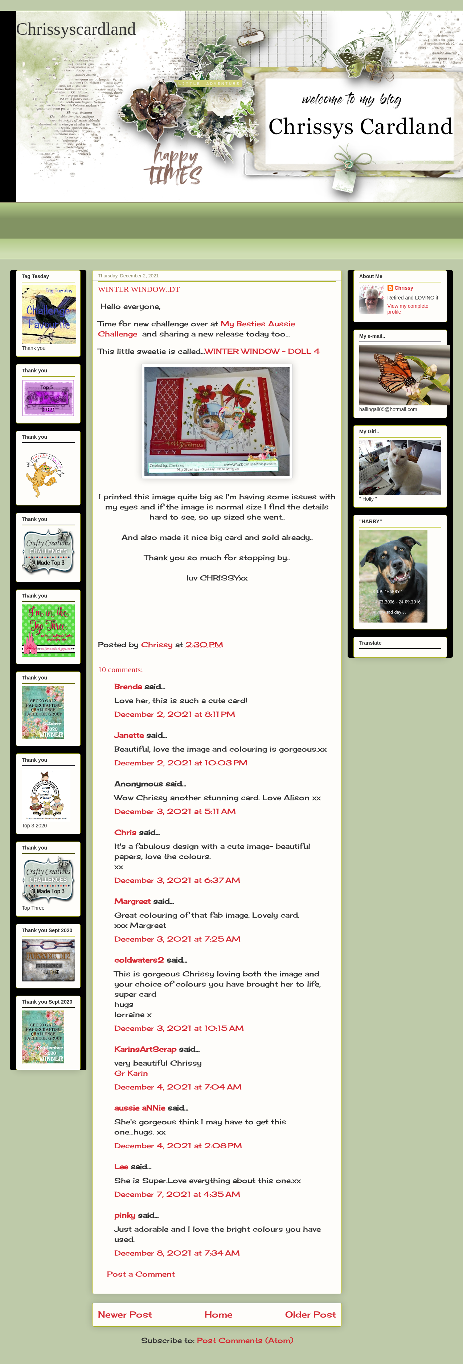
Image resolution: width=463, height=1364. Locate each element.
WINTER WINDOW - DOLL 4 (262, 351)
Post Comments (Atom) (245, 1340)
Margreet (132, 901)
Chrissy (404, 288)
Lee (121, 1166)
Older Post (310, 1314)
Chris (125, 832)
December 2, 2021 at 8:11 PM (174, 714)
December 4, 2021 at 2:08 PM (178, 1145)
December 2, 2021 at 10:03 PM (180, 762)
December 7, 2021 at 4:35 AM (177, 1194)
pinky (124, 1215)
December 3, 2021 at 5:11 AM (175, 811)
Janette (129, 735)
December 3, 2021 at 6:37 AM (177, 880)
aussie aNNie (139, 1107)
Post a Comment (141, 1273)
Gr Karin (131, 1073)
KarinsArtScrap (145, 1049)
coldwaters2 (139, 959)
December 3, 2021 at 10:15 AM (179, 1028)
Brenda (128, 686)
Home (219, 1314)
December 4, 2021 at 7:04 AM (178, 1086)
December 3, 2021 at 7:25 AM (177, 938)
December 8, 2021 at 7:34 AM (177, 1252)
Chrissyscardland (76, 28)
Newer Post (125, 1314)
